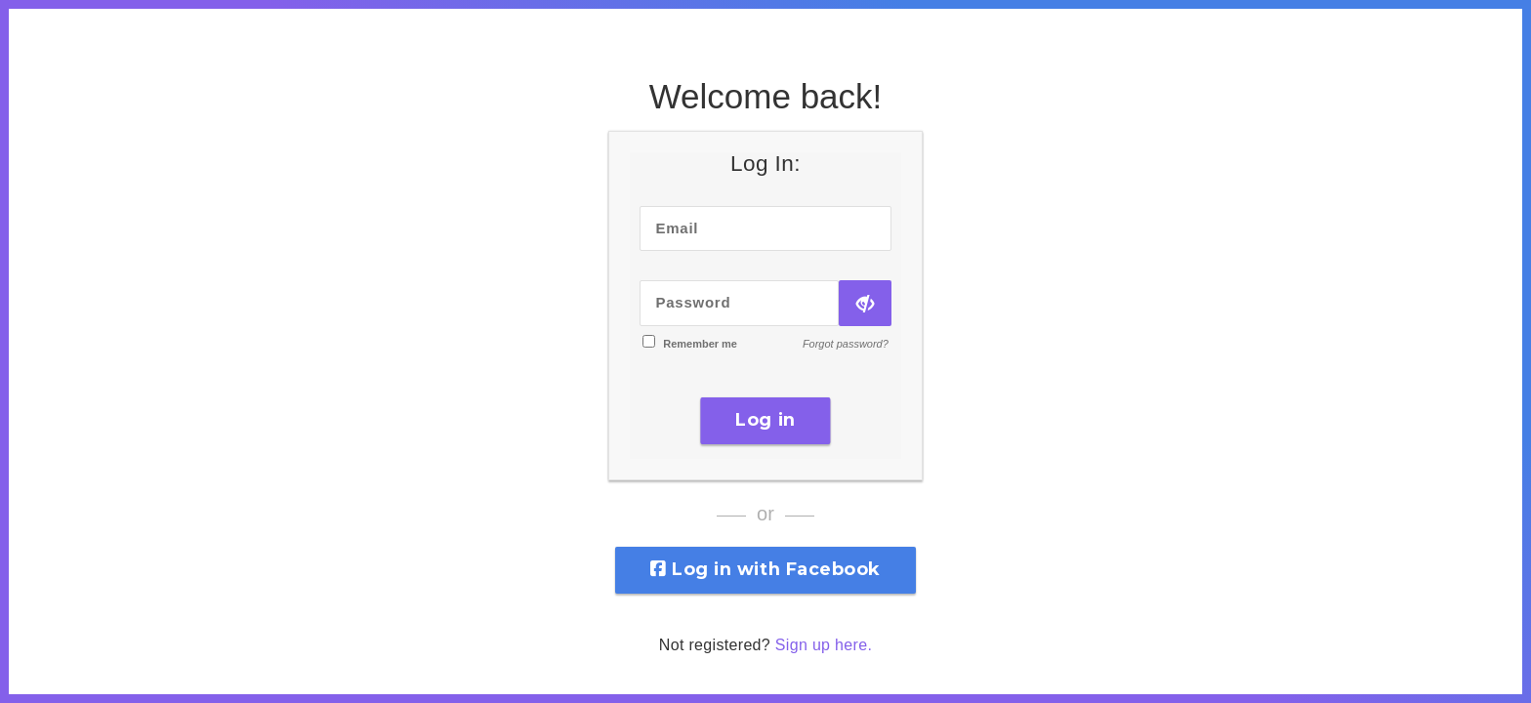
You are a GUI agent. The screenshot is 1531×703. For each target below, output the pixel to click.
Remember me (700, 344)
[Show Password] (865, 303)
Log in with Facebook (765, 569)
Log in (765, 420)
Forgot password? (846, 344)
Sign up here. (823, 645)
